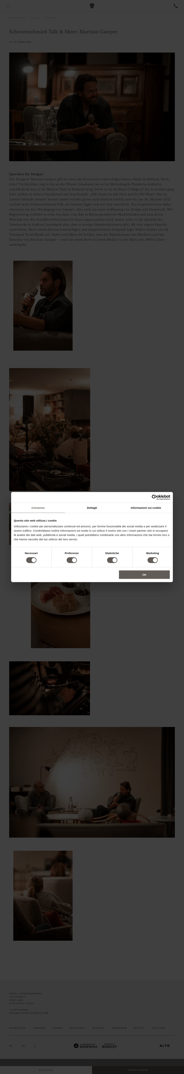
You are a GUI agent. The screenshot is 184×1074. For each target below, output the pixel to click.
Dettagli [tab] (92, 507)
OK (144, 574)
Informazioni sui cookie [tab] (146, 507)
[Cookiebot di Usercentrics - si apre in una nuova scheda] (154, 497)
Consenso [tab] (38, 507)
